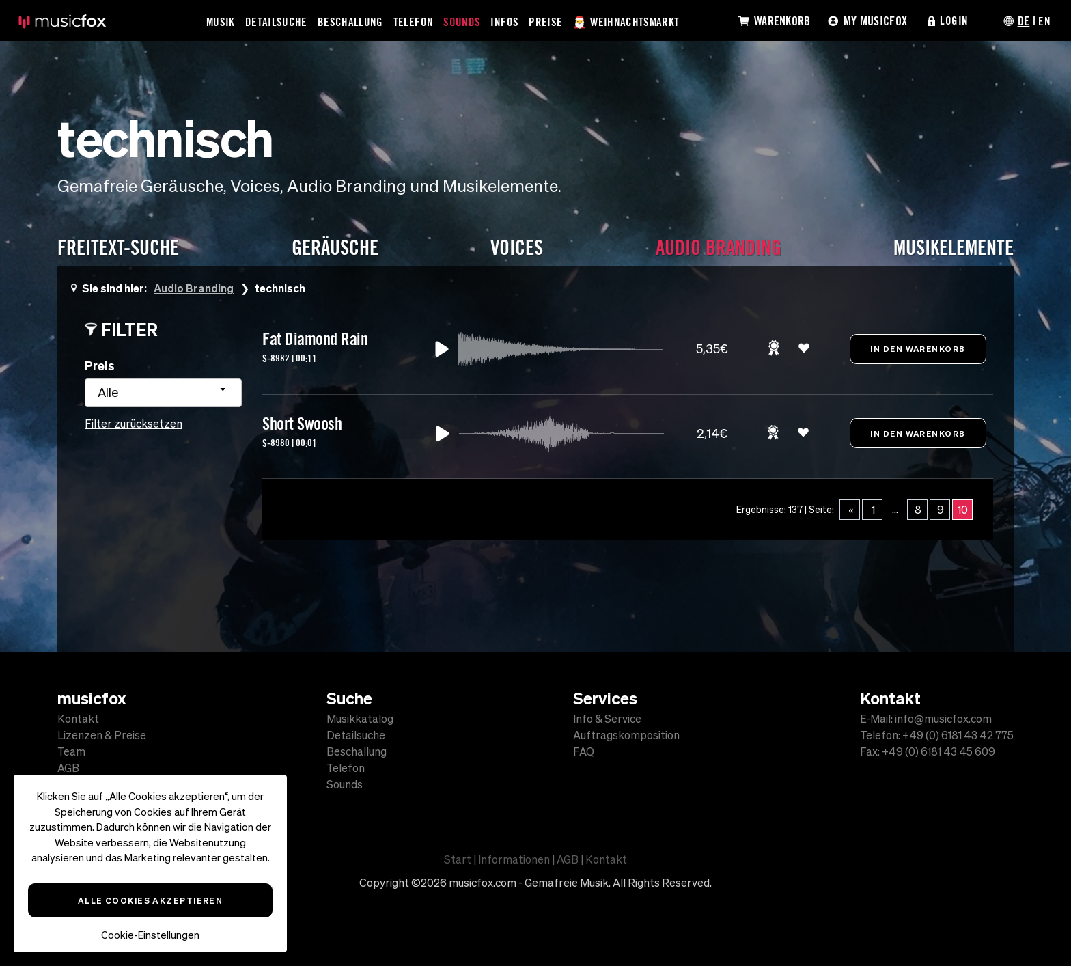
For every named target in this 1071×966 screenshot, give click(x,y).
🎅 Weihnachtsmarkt (627, 21)
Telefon (414, 21)
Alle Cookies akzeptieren (150, 900)
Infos (505, 21)
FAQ (583, 751)
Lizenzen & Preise (101, 735)
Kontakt (78, 719)
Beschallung (351, 21)
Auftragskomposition (626, 735)
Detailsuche (277, 21)
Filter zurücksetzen (133, 423)
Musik (221, 21)
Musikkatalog (359, 719)
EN (1044, 20)
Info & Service (607, 719)
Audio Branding (194, 287)
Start (457, 859)
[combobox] (163, 392)
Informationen (514, 859)
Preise (546, 21)
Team (71, 751)
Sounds (462, 21)
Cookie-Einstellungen (150, 935)
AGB (68, 768)
